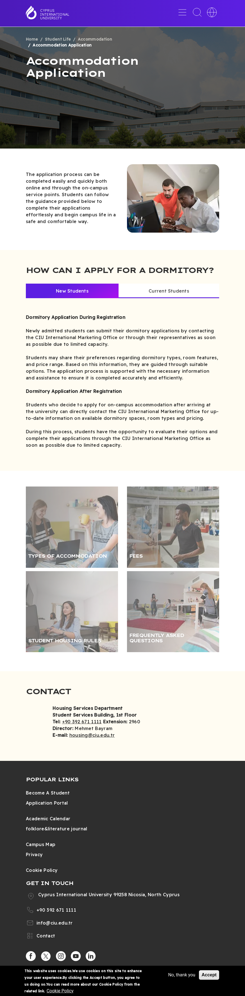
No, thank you (181, 975)
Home (32, 39)
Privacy (34, 854)
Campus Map (40, 844)
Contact (46, 936)
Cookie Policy (42, 870)
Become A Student (48, 793)
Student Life (58, 39)
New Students (72, 291)
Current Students (169, 291)
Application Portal (47, 803)
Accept (208, 974)
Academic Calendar (48, 818)
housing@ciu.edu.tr (92, 735)
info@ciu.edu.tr (55, 923)
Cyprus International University (54, 14)
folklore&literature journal (56, 828)
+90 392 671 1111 (82, 721)
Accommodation (95, 39)
